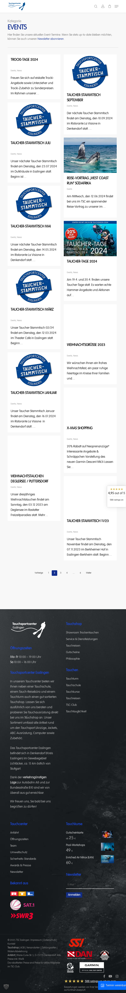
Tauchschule (42, 686)
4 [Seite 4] (66, 573)
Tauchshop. (17, 702)
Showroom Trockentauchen (82, 632)
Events (13, 71)
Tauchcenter (33, 681)
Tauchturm (17, 697)
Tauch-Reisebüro (30, 691)
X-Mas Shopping (79, 428)
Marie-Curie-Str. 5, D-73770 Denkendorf (36, 955)
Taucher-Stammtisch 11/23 (88, 521)
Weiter (88, 573)
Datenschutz (49, 940)
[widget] (116, 496)
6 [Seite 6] (80, 573)
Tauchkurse (73, 691)
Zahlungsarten (48, 948)
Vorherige (39, 573)
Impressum (36, 940)
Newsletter (16, 872)
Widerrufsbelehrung (17, 951)
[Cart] (109, 6)
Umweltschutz (18, 852)
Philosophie (73, 658)
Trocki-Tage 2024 (24, 59)
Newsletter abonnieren (51, 39)
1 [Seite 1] (48, 573)
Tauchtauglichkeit (76, 711)
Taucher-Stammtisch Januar (34, 393)
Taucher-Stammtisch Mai (31, 226)
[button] (116, 6)
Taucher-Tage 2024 (82, 261)
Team (13, 845)
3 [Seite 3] (60, 573)
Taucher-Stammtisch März (32, 309)
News (19, 71)
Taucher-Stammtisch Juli (30, 143)
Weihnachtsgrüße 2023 (86, 345)
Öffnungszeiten (19, 839)
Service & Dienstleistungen (82, 639)
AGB (22, 948)
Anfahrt (14, 832)
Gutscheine (73, 652)
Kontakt (11, 944)
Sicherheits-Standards (23, 858)
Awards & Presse (20, 865)
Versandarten (33, 948)
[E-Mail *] (90, 885)
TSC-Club (71, 705)
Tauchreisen (73, 645)
